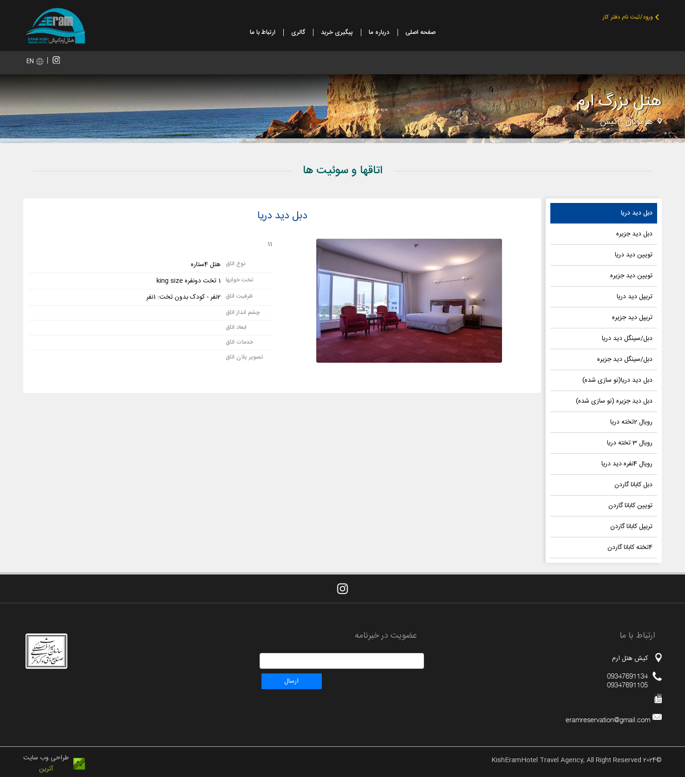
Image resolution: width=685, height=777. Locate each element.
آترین (46, 769)
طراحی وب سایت (46, 758)
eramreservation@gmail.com (608, 719)
